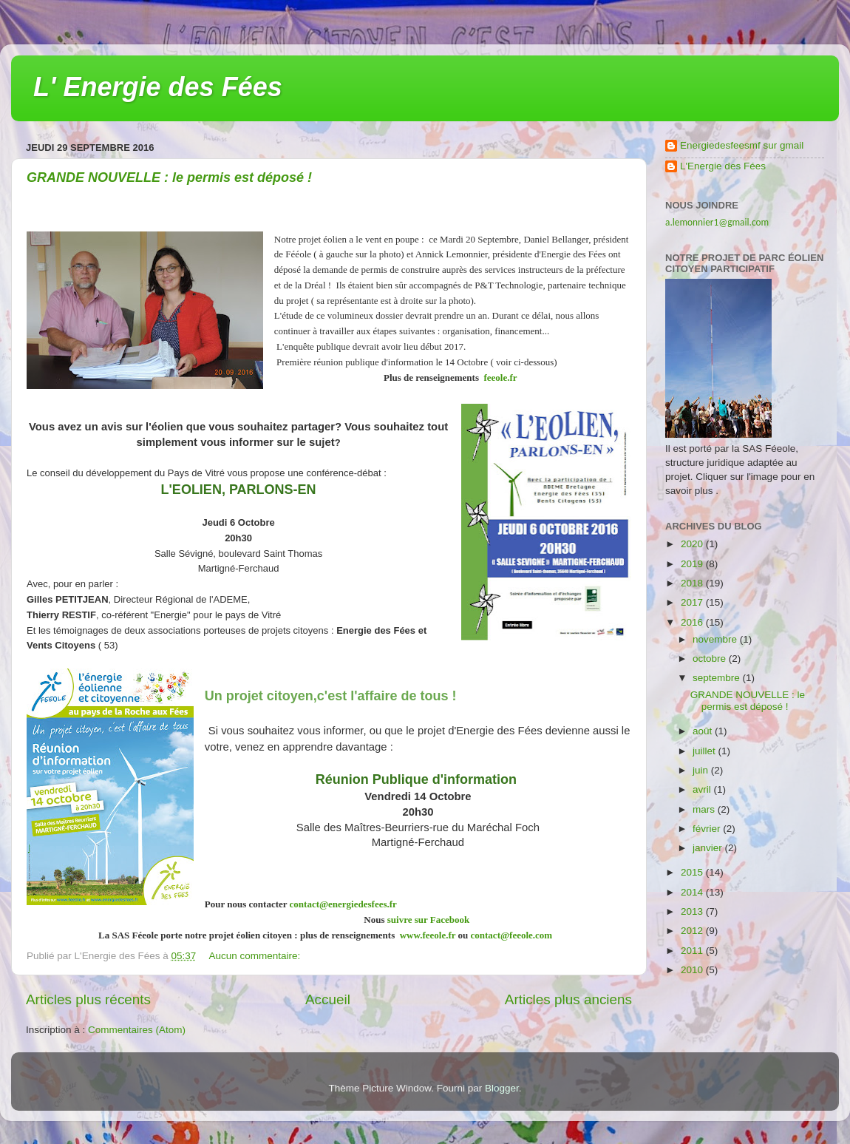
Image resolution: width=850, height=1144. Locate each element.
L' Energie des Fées (157, 87)
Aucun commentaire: (256, 955)
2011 (693, 950)
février (708, 828)
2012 (693, 930)
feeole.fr (499, 377)
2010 (693, 969)
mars (705, 809)
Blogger (502, 1088)
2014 (693, 892)
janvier (709, 847)
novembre (716, 639)
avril (703, 789)
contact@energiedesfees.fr (343, 904)
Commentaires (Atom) (137, 1029)
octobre (711, 658)
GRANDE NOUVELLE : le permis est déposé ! (169, 177)
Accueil (327, 999)
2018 (693, 583)
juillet (705, 751)
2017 (693, 602)
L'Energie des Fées (723, 166)
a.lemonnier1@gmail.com (717, 222)
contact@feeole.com (515, 935)
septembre (718, 677)
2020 (693, 543)
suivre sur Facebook (428, 919)
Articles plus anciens (568, 999)
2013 (693, 911)
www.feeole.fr (426, 935)
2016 (693, 622)
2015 (693, 872)
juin (702, 770)
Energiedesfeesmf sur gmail (741, 145)
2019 (693, 563)
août (704, 731)
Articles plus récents (88, 999)
